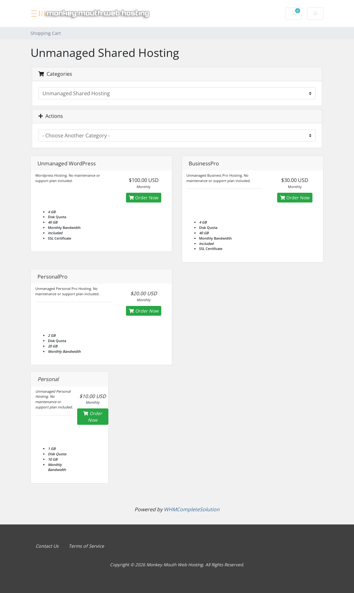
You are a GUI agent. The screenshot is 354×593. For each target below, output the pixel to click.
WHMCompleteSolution (192, 509)
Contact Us (47, 546)
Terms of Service (86, 546)
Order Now (143, 198)
